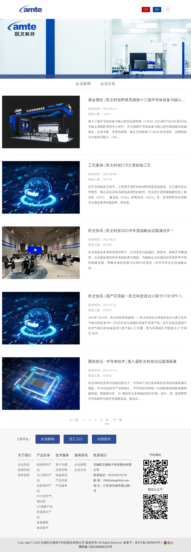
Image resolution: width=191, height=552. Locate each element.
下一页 (117, 420)
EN (157, 9)
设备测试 (61, 475)
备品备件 (42, 527)
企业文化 (107, 84)
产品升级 (61, 480)
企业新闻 (83, 84)
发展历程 (24, 469)
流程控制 (61, 469)
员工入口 (75, 439)
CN (146, 9)
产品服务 (61, 485)
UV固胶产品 (45, 506)
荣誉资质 (24, 475)
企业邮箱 (47, 439)
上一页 (73, 420)
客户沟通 (61, 464)
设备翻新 (42, 522)
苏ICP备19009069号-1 (148, 542)
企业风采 (24, 464)
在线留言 (104, 439)
